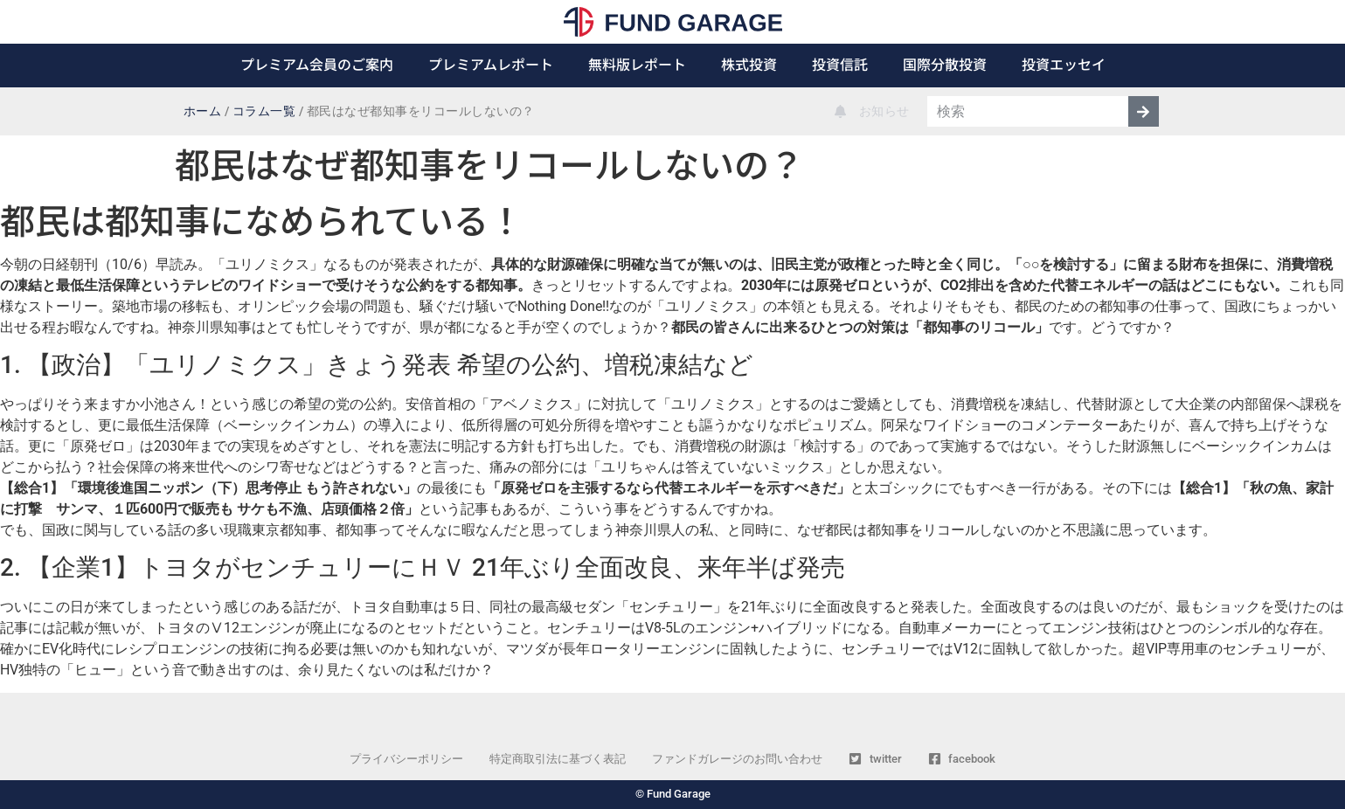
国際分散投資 (945, 63)
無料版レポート (637, 63)
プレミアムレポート (490, 63)
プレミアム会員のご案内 (316, 63)
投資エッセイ (1064, 63)
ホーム (203, 111)
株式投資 (749, 63)
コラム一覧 (264, 111)
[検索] (1143, 111)
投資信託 (840, 63)
